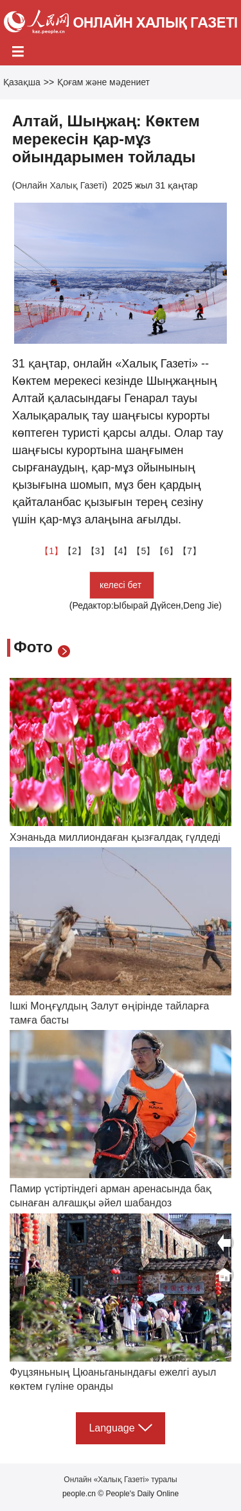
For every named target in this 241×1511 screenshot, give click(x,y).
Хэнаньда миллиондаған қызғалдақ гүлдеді (115, 837)
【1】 (51, 551)
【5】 (143, 551)
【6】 (166, 551)
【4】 (120, 551)
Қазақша (21, 82)
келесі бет (122, 585)
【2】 (74, 551)
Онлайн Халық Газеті (59, 185)
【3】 (97, 551)
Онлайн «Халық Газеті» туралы (120, 1479)
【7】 (189, 551)
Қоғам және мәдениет (103, 82)
